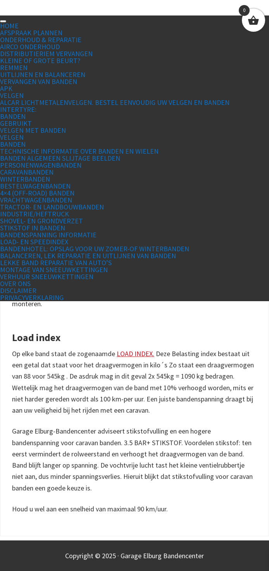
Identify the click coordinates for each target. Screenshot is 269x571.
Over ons (15, 283)
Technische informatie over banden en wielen (79, 151)
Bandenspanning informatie (48, 234)
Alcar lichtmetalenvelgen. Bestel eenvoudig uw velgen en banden (114, 102)
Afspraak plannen (31, 32)
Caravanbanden (26, 172)
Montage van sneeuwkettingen (54, 269)
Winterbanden (25, 179)
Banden (13, 116)
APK (6, 88)
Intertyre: (18, 109)
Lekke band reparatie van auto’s (56, 262)
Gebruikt (16, 123)
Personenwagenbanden (40, 165)
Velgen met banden (33, 130)
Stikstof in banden (32, 227)
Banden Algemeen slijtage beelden (60, 158)
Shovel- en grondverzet (41, 220)
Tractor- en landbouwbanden (52, 206)
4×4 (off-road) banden (37, 193)
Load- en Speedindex (34, 241)
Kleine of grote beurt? (40, 60)
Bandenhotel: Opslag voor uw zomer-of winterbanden (94, 248)
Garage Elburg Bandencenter (134, 11)
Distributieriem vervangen (46, 53)
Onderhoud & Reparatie (40, 39)
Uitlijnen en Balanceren (42, 74)
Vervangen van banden (38, 81)
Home (9, 25)
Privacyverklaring (32, 297)
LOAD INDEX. (135, 353)
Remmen (14, 67)
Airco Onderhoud (30, 46)
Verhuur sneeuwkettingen (46, 276)
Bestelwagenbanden (35, 186)
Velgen (12, 95)
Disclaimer (18, 290)
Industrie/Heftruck (34, 213)
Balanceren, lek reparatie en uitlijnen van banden (88, 255)
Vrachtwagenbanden (36, 199)
